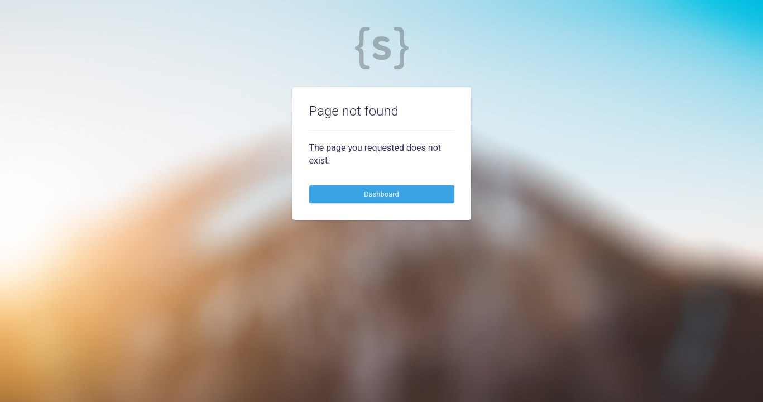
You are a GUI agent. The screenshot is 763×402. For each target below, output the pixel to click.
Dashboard (381, 194)
